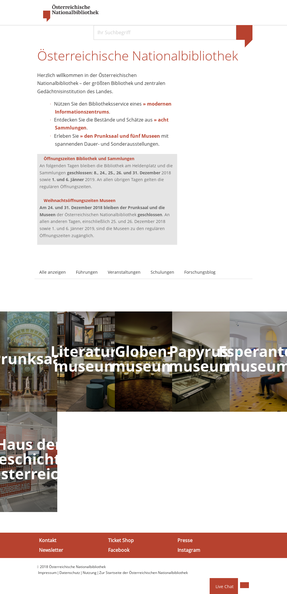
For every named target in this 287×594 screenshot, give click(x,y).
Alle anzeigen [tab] (52, 272)
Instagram (188, 550)
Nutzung (90, 573)
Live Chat (225, 586)
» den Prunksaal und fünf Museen (120, 136)
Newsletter (51, 550)
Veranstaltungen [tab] (124, 272)
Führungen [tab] (87, 272)
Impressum (47, 573)
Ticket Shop (121, 540)
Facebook (118, 550)
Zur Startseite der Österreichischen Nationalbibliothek (143, 573)
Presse (185, 540)
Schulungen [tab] (162, 272)
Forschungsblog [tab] (200, 272)
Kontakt (47, 540)
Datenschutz (69, 573)
